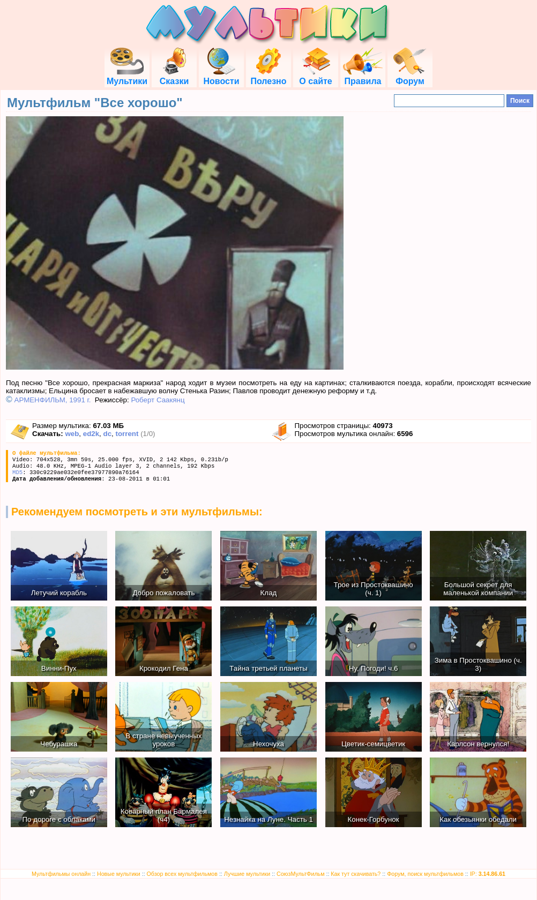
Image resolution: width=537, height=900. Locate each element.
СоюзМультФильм (301, 874)
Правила (363, 76)
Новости (221, 76)
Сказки (174, 76)
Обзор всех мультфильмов (182, 874)
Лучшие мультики (247, 874)
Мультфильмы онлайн (61, 874)
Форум (410, 76)
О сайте (315, 76)
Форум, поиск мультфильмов (425, 874)
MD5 (17, 472)
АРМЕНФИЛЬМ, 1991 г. (52, 400)
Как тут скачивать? (356, 874)
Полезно (268, 76)
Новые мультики (118, 874)
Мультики (127, 76)
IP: (487, 874)
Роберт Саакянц (157, 400)
